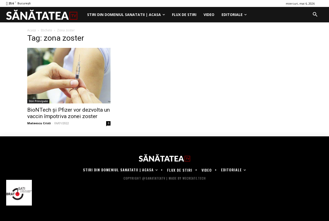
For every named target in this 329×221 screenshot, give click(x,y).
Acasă (31, 30)
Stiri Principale (38, 101)
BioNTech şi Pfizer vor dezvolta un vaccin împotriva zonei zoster (68, 113)
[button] (315, 14)
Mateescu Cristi (39, 123)
